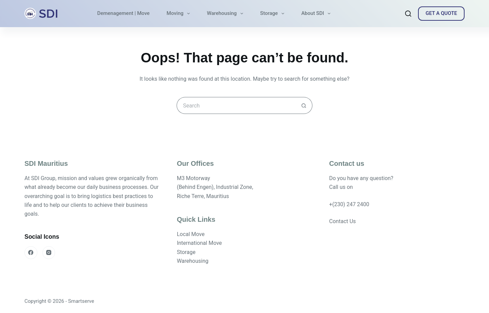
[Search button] (303, 105)
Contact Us (342, 221)
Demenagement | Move (123, 13)
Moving (180, 13)
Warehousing (226, 13)
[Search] (408, 14)
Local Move (191, 234)
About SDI (317, 13)
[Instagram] (48, 252)
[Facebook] (30, 252)
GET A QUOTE (441, 13)
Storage (273, 13)
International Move (199, 243)
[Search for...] (236, 105)
